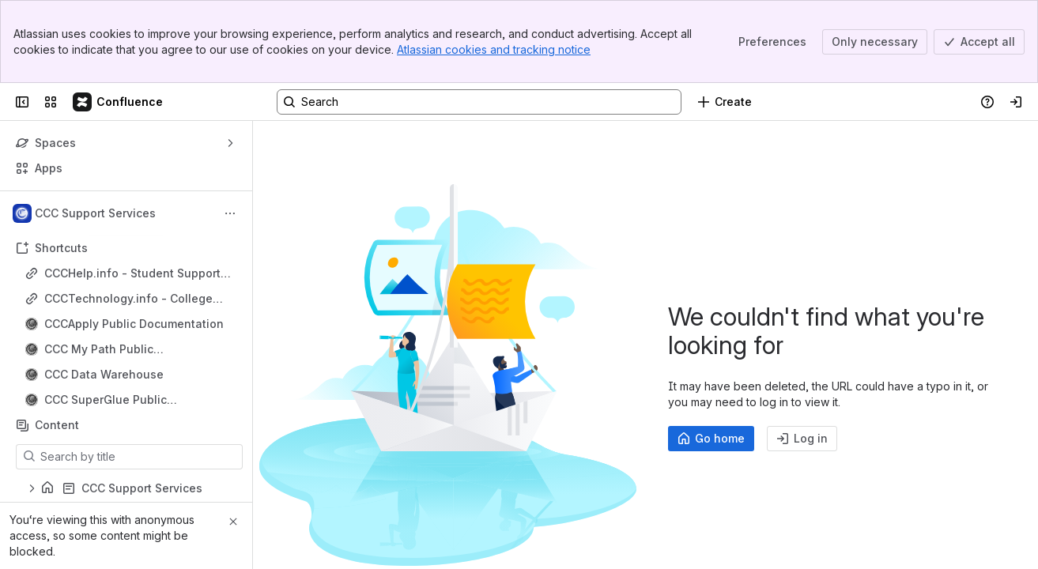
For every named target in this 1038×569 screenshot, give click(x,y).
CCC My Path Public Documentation (98, 349)
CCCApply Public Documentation (134, 323)
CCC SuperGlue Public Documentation (105, 400)
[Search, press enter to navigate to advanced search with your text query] (479, 102)
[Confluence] (119, 102)
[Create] (724, 102)
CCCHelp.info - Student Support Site (132, 273)
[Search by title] (139, 457)
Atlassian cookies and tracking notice (494, 49)
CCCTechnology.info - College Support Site (128, 299)
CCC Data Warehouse (104, 374)
